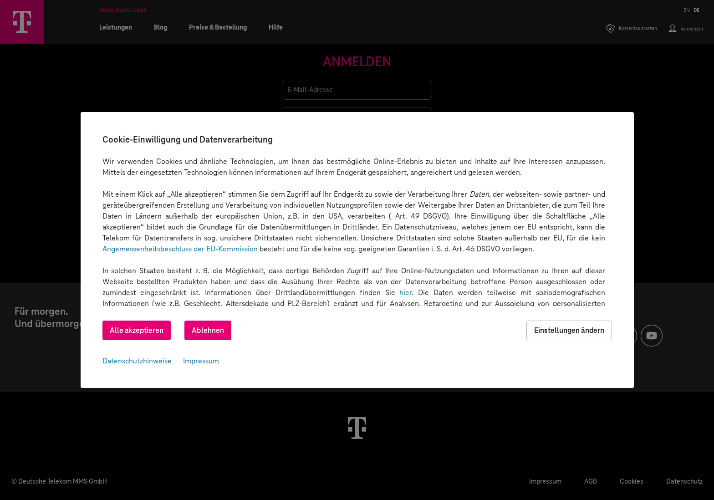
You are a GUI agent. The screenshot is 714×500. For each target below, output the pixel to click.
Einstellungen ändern (569, 330)
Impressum (201, 361)
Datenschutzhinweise (137, 361)
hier (405, 292)
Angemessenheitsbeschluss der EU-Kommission (180, 249)
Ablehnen (208, 330)
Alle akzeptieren (136, 330)
